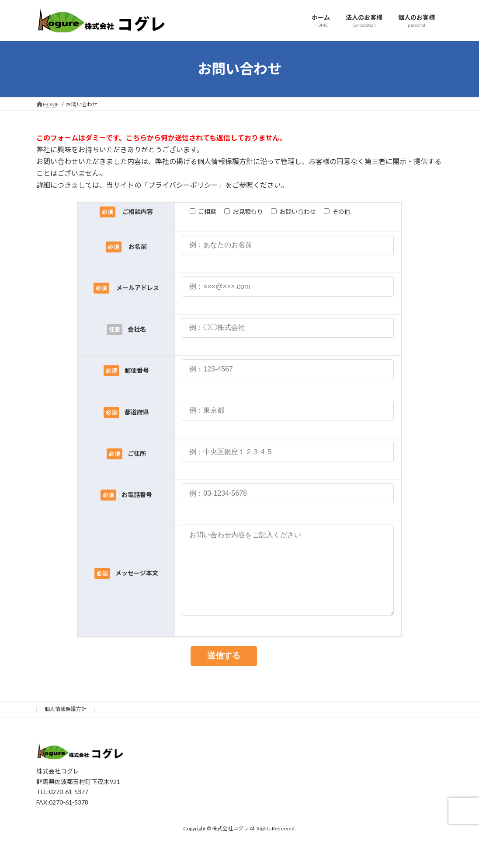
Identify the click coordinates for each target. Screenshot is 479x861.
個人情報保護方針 (66, 726)
